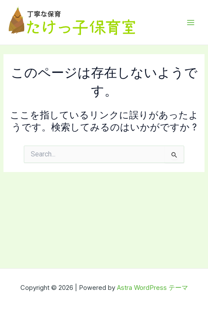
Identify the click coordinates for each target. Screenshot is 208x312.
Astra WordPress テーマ (152, 288)
